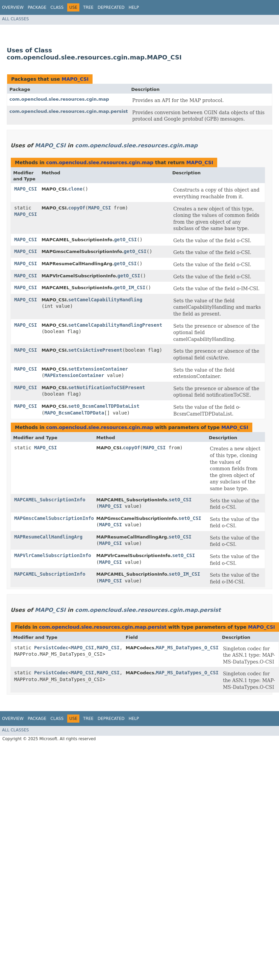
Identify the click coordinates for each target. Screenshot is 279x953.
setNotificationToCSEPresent (106, 387)
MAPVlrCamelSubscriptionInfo (52, 555)
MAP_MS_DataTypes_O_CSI (187, 647)
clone (75, 189)
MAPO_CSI (74, 79)
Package (37, 7)
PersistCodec (51, 647)
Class (57, 7)
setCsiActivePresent (95, 350)
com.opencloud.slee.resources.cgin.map (59, 99)
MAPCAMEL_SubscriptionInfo (49, 499)
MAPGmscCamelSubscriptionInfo (54, 518)
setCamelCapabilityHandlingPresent (115, 325)
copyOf (76, 207)
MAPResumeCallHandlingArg (48, 537)
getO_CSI (125, 239)
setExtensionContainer (98, 369)
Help (134, 7)
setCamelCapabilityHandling (105, 299)
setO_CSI (180, 499)
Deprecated (111, 7)
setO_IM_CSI (184, 574)
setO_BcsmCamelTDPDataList (104, 406)
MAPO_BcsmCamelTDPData (74, 413)
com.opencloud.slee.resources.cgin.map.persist (68, 111)
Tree (88, 7)
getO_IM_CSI (130, 287)
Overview (13, 7)
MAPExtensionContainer (74, 375)
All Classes (15, 19)
